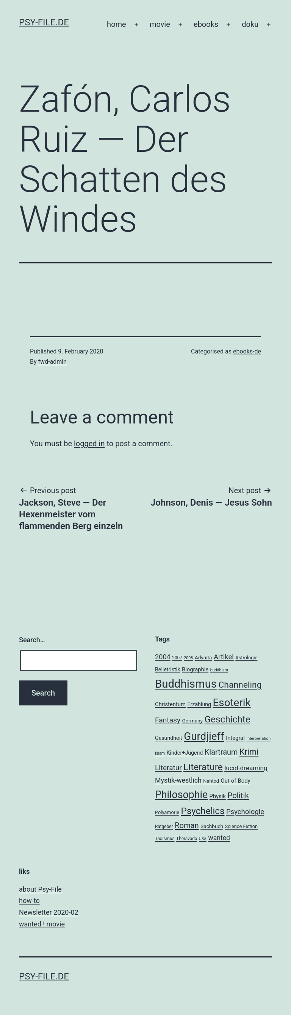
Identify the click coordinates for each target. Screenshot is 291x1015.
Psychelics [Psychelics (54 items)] (203, 811)
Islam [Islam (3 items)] (160, 753)
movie (160, 24)
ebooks (206, 24)
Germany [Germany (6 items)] (192, 721)
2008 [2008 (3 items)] (188, 657)
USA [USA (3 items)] (203, 838)
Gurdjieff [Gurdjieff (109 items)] (204, 736)
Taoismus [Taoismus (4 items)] (165, 838)
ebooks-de (247, 351)
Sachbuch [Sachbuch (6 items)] (211, 826)
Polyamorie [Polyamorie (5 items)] (167, 812)
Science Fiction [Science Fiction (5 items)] (241, 826)
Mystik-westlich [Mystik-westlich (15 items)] (178, 780)
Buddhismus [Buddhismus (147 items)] (186, 683)
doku (250, 24)
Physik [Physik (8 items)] (218, 796)
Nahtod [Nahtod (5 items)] (211, 781)
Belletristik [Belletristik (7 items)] (167, 669)
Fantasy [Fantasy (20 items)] (167, 720)
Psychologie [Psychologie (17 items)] (245, 812)
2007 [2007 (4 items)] (177, 657)
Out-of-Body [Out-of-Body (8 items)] (235, 780)
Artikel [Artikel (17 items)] (224, 657)
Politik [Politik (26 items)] (238, 795)
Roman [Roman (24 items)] (187, 825)
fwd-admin (52, 361)
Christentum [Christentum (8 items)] (170, 704)
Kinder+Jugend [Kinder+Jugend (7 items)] (185, 753)
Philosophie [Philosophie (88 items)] (181, 795)
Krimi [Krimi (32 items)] (248, 752)
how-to (29, 900)
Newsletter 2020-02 (48, 912)
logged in (89, 443)
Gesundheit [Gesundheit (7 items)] (168, 738)
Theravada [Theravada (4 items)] (186, 838)
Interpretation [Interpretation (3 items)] (258, 738)
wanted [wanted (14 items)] (219, 838)
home (116, 24)
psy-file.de (44, 22)
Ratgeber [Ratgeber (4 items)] (164, 826)
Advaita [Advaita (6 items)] (203, 657)
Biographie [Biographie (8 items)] (195, 669)
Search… (32, 640)
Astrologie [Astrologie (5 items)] (246, 657)
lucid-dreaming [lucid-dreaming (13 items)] (246, 768)
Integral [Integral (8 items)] (235, 738)
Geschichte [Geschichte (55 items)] (227, 719)
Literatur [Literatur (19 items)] (168, 767)
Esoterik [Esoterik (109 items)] (232, 702)
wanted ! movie (42, 924)
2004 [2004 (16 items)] (163, 657)
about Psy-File (40, 889)
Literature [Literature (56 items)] (203, 766)
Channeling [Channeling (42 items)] (239, 685)
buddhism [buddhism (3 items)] (219, 670)
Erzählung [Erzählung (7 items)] (199, 704)
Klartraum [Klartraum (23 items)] (221, 752)
